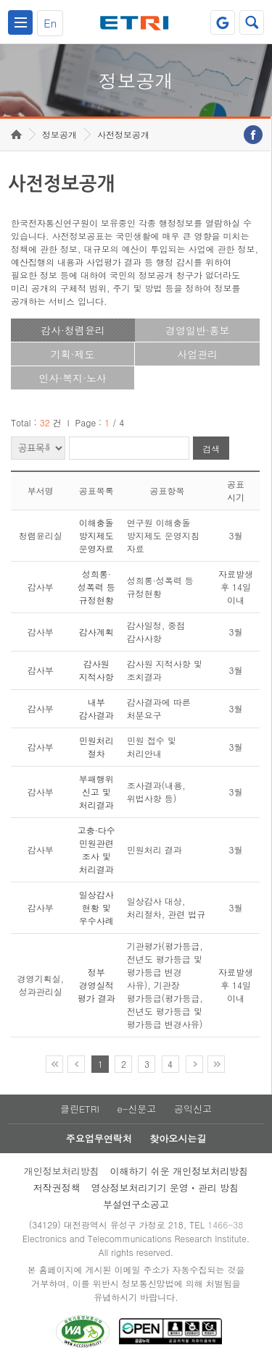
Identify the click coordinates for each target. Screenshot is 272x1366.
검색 (211, 448)
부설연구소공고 (136, 1204)
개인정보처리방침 (61, 1171)
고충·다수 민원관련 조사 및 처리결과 (96, 849)
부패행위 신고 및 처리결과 (96, 791)
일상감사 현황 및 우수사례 (96, 907)
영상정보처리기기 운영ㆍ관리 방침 (165, 1187)
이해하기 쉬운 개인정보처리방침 (179, 1171)
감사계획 (96, 631)
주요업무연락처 (99, 1138)
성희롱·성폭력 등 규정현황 (96, 587)
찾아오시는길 (177, 1138)
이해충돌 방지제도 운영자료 (96, 535)
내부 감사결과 (96, 708)
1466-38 (225, 1224)
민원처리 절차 (96, 746)
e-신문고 (136, 1109)
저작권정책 (57, 1187)
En (50, 22)
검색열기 (251, 22)
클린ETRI (79, 1109)
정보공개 (59, 134)
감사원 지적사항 (96, 670)
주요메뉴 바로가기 (0, 0)
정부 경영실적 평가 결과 (96, 985)
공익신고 (193, 1109)
